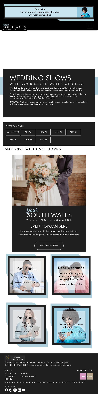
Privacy (8, 379)
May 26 (43, 132)
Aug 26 (73, 132)
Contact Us (10, 373)
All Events (13, 132)
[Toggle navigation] (90, 26)
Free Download (28, 376)
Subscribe (25, 373)
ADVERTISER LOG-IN (85, 370)
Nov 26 (43, 140)
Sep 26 (13, 140)
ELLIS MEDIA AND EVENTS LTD (34, 382)
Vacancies (9, 376)
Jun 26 (58, 132)
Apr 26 (28, 132)
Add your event (49, 246)
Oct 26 (28, 140)
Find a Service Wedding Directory (39, 98)
